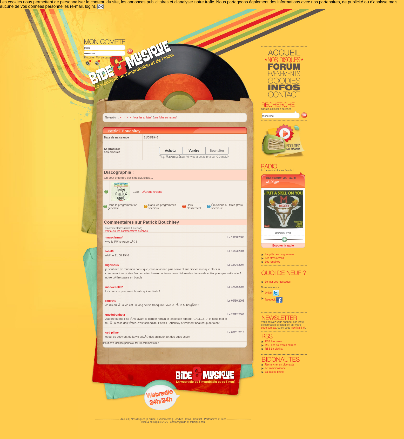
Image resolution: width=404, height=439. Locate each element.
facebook (273, 299)
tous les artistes (142, 117)
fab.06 (109, 251)
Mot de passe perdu (107, 57)
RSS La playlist (274, 348)
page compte (268, 327)
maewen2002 (114, 287)
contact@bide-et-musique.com (188, 422)
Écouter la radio (283, 245)
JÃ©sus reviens (152, 191)
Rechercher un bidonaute (279, 364)
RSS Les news (273, 341)
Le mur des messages (278, 281)
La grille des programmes (279, 254)
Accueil (124, 419)
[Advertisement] (195, 23)
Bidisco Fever (283, 232)
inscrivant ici (298, 327)
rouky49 (110, 300)
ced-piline (112, 332)
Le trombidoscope (275, 368)
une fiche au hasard (165, 117)
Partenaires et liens (215, 419)
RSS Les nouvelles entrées (281, 345)
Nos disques (138, 419)
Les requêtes (272, 261)
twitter (272, 292)
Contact (197, 419)
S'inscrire (88, 57)
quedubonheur (115, 314)
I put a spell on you (276, 177)
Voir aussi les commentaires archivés (126, 231)
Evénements (164, 419)
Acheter (171, 150)
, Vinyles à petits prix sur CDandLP (194, 156)
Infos (188, 419)
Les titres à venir (274, 258)
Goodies (178, 419)
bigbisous (112, 265)
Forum (151, 419)
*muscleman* (114, 237)
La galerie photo (274, 371)
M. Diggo (272, 182)
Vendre (194, 150)
